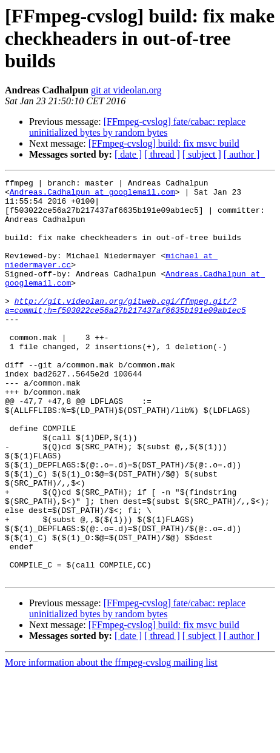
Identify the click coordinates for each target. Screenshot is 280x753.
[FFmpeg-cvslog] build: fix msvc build (163, 143)
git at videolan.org (126, 90)
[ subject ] (201, 154)
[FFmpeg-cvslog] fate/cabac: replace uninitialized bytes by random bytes (137, 127)
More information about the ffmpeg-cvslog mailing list (111, 742)
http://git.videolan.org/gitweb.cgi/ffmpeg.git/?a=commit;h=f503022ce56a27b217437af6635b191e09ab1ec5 (125, 332)
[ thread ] (162, 154)
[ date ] (128, 154)
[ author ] (242, 154)
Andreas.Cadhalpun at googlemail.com (92, 195)
